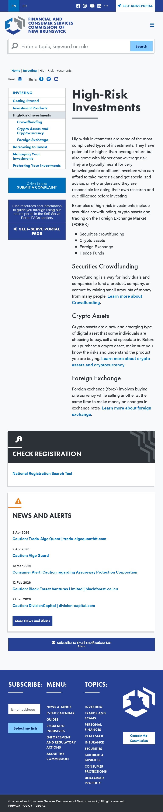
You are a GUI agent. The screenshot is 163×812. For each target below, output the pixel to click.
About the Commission (57, 756)
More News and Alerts (32, 621)
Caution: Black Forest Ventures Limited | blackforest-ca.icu (65, 588)
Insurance (94, 742)
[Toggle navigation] (152, 25)
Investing (30, 70)
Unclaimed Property (94, 780)
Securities (93, 748)
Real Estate (94, 736)
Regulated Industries (55, 728)
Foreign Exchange (32, 139)
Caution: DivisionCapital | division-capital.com (54, 605)
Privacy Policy (20, 805)
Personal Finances (93, 727)
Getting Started (26, 100)
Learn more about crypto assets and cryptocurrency (111, 361)
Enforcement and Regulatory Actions (61, 742)
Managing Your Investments (26, 156)
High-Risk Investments (32, 115)
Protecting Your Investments (37, 165)
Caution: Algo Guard (31, 555)
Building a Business (94, 757)
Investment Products (30, 107)
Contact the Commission (139, 738)
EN (13, 5)
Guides (52, 719)
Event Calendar (60, 713)
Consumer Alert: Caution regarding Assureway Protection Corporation (75, 572)
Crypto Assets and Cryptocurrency (32, 130)
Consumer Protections (96, 769)
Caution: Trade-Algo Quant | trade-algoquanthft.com (59, 538)
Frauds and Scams (95, 715)
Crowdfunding (29, 121)
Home (15, 70)
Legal (40, 805)
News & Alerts (59, 707)
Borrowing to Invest (30, 146)
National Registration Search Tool (42, 473)
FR (24, 5)
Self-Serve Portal (138, 6)
